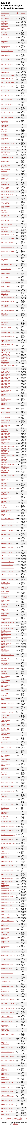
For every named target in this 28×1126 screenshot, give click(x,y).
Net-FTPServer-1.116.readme (5, 202)
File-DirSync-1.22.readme (4, 323)
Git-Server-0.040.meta (7, 1108)
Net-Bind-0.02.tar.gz (6, 37)
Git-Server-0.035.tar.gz (7, 921)
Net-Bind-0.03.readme (7, 51)
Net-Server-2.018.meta (7, 1056)
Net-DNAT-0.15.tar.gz (7, 628)
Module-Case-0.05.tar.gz (7, 843)
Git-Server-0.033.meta (7, 870)
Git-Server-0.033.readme (5, 857)
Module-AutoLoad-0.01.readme (6, 390)
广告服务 (14, 1118)
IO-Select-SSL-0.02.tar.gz (5, 933)
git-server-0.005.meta (7, 555)
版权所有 (15, 1124)
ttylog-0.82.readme (6, 269)
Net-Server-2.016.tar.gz (7, 1012)
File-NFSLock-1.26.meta (7, 475)
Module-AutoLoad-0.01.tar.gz (6, 404)
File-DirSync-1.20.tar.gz (7, 310)
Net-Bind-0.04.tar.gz (6, 68)
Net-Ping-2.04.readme (7, 95)
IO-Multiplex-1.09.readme (4, 130)
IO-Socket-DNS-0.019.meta (5, 384)
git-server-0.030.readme (7, 703)
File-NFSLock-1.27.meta (7, 489)
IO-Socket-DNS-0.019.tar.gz (5, 387)
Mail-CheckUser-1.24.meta (5, 614)
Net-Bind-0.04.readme (7, 59)
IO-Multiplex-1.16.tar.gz (7, 522)
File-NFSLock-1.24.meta (7, 464)
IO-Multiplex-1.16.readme (4, 139)
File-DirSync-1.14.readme (4, 294)
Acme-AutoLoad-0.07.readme (5, 681)
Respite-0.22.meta (6, 747)
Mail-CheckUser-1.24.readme (5, 592)
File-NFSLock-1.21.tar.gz (5, 368)
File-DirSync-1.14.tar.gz (7, 297)
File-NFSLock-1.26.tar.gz (5, 480)
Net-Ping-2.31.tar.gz (6, 224)
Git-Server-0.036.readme (5, 887)
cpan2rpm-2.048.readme (7, 959)
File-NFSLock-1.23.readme (5, 452)
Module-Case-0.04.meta (7, 830)
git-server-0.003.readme (7, 525)
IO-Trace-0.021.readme (7, 890)
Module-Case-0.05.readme (5, 817)
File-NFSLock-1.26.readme (5, 471)
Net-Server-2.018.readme (5, 1025)
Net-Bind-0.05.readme (7, 64)
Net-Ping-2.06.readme (7, 104)
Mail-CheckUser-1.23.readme (5, 588)
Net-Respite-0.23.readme (4, 769)
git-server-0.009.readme (7, 568)
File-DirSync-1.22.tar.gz (7, 327)
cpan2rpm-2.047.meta (7, 973)
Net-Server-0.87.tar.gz (7, 255)
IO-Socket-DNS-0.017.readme (5, 353)
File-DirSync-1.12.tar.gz (7, 264)
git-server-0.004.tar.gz (7, 547)
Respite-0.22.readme (7, 742)
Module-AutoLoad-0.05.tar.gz (6, 640)
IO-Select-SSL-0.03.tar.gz (5, 946)
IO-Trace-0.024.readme (7, 1065)
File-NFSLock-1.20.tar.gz (5, 216)
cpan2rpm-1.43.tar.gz (7, 157)
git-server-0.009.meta (7, 574)
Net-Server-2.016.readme (5, 995)
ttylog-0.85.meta (5, 412)
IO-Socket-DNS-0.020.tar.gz (5, 430)
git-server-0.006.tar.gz (7, 571)
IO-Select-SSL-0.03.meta (5, 942)
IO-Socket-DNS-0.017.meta (5, 356)
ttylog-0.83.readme (6, 282)
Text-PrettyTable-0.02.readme (5, 716)
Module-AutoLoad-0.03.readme (6, 395)
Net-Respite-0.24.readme (4, 773)
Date (22, 13)
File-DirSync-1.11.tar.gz (7, 231)
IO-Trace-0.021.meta (6, 893)
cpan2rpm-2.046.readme (7, 951)
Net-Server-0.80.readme (7, 82)
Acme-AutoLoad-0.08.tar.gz (5, 699)
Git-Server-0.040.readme (5, 1069)
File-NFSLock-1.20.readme (5, 211)
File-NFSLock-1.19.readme (5, 174)
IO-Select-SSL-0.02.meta (5, 929)
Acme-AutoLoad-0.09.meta (5, 760)
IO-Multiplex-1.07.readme (4, 121)
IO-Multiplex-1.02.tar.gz (7, 143)
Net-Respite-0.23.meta (7, 778)
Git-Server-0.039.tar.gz (7, 1104)
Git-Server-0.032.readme (5, 852)
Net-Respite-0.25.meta (7, 799)
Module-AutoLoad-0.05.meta (6, 637)
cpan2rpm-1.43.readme (7, 161)
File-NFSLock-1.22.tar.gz (5, 449)
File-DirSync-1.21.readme (4, 314)
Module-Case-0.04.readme (5, 813)
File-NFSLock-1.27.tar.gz (5, 493)
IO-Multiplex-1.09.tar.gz (7, 301)
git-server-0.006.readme (7, 562)
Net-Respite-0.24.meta (7, 786)
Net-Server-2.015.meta (7, 999)
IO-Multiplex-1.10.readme (4, 135)
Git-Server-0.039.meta (7, 1100)
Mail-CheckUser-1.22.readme (5, 583)
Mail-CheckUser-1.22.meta (5, 596)
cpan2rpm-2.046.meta (7, 964)
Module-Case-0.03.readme (5, 808)
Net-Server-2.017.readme (5, 1030)
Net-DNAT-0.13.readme (7, 191)
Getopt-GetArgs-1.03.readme (5, 42)
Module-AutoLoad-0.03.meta (6, 497)
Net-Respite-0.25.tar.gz (7, 804)
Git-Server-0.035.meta (7, 918)
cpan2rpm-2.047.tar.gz (7, 977)
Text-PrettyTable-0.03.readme (5, 729)
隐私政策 (19, 1119)
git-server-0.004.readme (7, 539)
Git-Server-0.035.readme (5, 884)
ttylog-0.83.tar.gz (5, 291)
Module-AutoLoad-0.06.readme (6, 634)
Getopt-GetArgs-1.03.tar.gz (5, 46)
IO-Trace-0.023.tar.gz (7, 915)
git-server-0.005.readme (7, 552)
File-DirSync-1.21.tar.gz (7, 319)
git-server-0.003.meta (7, 530)
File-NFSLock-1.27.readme (5, 484)
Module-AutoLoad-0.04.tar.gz (6, 515)
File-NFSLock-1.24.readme (5, 461)
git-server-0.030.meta (7, 707)
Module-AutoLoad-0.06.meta (6, 644)
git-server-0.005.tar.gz (7, 558)
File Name (4, 13)
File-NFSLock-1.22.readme (5, 443)
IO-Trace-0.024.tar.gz (7, 1091)
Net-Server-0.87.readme (7, 251)
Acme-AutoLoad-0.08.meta (5, 685)
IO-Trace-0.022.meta (6, 905)
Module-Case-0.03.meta (7, 821)
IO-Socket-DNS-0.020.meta (5, 426)
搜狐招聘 (9, 1118)
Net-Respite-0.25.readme (4, 795)
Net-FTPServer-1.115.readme (5, 183)
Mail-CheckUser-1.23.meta (5, 605)
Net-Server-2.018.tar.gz (7, 1060)
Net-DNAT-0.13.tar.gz (7, 194)
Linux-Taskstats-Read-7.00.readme (7, 341)
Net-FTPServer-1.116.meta (5, 198)
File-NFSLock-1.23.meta (7, 455)
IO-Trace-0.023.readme (7, 902)
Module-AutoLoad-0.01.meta (6, 399)
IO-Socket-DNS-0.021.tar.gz (5, 440)
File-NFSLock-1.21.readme (5, 362)
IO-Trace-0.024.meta (6, 1087)
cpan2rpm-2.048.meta (7, 981)
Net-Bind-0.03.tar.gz (6, 55)
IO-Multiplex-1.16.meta (7, 519)
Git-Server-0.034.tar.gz (7, 881)
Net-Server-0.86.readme (7, 238)
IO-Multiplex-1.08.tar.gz (7, 247)
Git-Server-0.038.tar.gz (7, 1096)
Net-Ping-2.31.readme (7, 220)
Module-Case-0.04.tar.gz (7, 835)
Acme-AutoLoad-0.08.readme (5, 694)
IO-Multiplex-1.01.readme (4, 22)
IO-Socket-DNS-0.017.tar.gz (5, 359)
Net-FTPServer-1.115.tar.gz (5, 188)
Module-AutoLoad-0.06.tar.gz (6, 647)
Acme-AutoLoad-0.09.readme (5, 756)
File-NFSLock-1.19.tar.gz (5, 179)
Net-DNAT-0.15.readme (7, 622)
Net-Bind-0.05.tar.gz (6, 147)
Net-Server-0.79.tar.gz (7, 78)
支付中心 (3, 1118)
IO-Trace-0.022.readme (7, 899)
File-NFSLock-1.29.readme (5, 664)
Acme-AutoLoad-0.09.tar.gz (5, 764)
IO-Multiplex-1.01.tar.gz (7, 72)
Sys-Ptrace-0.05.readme (7, 112)
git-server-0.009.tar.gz (7, 579)
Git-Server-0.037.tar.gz (7, 1052)
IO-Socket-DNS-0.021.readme (5, 434)
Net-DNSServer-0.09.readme (5, 150)
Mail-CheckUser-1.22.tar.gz (5, 601)
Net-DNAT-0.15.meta (6, 625)
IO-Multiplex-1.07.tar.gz (7, 234)
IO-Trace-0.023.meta (6, 911)
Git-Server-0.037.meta (7, 1047)
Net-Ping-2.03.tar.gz (6, 91)
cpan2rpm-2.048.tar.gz (7, 986)
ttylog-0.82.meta (5, 273)
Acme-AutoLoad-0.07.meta (5, 677)
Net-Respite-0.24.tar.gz (7, 791)
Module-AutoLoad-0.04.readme (6, 506)
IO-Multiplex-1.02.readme (4, 25)
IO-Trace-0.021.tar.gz (7, 896)
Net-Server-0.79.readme (7, 75)
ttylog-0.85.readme (6, 408)
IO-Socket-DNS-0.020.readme (5, 421)
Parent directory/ (5, 15)
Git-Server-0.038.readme (5, 1074)
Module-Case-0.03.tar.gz (7, 826)
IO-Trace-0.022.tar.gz (7, 908)
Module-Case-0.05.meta (7, 839)
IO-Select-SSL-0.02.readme (5, 924)
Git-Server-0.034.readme (5, 848)
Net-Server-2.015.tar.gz (7, 1003)
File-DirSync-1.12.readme (4, 260)
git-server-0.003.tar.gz (7, 534)
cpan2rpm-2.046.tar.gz (7, 968)
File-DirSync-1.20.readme (4, 306)
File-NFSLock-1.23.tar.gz (5, 458)
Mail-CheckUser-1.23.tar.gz (5, 610)
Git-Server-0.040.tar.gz (7, 1111)
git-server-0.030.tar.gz (7, 712)
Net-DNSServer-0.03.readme (5, 29)
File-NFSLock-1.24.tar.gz (5, 467)
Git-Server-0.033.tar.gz (7, 874)
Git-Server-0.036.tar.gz (7, 1021)
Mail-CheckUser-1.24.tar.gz (5, 618)
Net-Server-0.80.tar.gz (7, 86)
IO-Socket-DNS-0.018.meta (5, 375)
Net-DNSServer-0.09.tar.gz (5, 153)
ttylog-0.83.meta (5, 286)
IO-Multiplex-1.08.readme (4, 126)
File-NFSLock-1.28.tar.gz (5, 659)
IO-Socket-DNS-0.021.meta (5, 437)
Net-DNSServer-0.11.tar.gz (5, 170)
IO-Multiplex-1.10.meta (7, 332)
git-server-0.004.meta (7, 543)
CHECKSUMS (5, 1114)
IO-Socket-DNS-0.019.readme (5, 381)
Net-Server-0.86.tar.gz (7, 242)
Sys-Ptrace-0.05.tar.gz (7, 117)
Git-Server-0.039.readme (5, 1078)
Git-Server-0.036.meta (7, 1017)
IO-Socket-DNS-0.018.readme (5, 371)
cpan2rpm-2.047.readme (7, 955)
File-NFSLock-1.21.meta (7, 365)
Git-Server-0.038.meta (7, 1082)
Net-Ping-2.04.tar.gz (6, 99)
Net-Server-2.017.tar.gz (7, 1038)
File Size (17, 13)
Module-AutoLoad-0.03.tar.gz (6, 502)
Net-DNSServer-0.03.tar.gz (5, 33)
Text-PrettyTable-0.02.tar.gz (5, 725)
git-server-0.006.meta (7, 565)
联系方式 (20, 1118)
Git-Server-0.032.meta (7, 861)
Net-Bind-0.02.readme (7, 18)
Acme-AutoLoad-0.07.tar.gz (5, 690)
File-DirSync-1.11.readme (4, 228)
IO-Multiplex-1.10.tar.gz (7, 336)
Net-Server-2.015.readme (5, 990)
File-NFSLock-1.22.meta (7, 446)
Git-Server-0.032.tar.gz (7, 865)
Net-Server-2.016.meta (7, 1008)
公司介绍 (13, 1119)
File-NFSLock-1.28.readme (5, 650)
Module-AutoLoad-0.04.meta (6, 511)
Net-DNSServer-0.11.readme (5, 166)
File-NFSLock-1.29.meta (7, 668)
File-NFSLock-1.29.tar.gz (5, 672)
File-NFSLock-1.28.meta (7, 655)
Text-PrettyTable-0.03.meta (5, 734)
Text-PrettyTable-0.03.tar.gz (5, 738)
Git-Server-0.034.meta (7, 878)
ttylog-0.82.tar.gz (5, 277)
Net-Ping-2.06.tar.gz (6, 108)
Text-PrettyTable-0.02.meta (5, 721)
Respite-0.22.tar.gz (6, 751)
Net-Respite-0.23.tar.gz (7, 782)
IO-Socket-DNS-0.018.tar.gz (5, 378)
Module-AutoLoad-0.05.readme (6, 631)
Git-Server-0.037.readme (5, 1043)
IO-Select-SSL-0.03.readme (5, 938)
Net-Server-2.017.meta (7, 1034)
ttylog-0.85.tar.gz (5, 417)
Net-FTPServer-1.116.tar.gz (5, 207)
